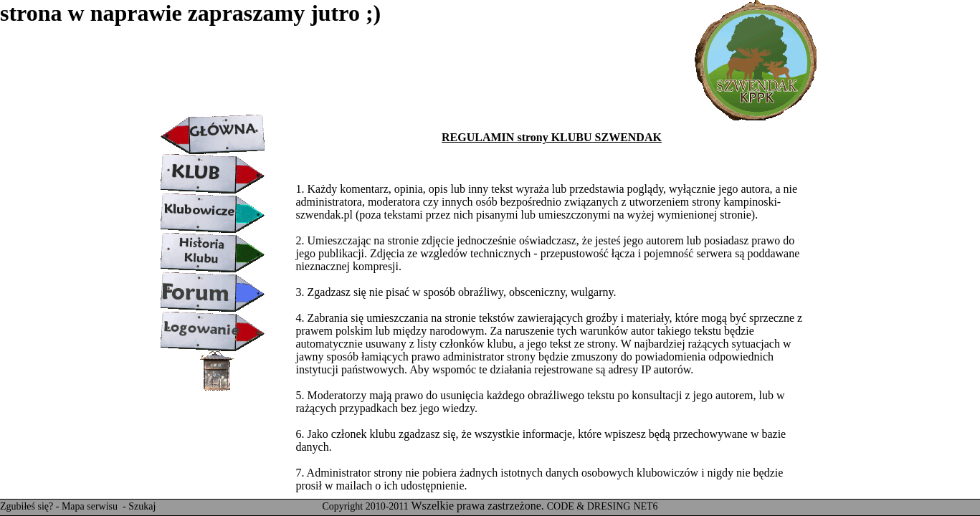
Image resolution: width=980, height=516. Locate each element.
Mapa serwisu (91, 506)
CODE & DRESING (589, 506)
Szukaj (142, 506)
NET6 (645, 506)
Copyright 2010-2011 (365, 506)
